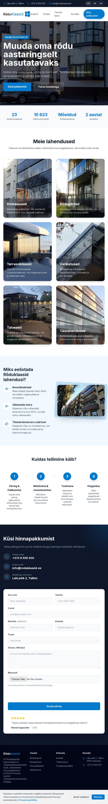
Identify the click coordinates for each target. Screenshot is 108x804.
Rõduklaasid (35, 758)
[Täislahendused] (80, 315)
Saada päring (54, 706)
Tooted (46, 14)
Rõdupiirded (35, 762)
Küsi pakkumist (92, 14)
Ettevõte (17, 621)
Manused (12, 672)
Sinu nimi (12, 595)
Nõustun (98, 797)
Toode (11, 634)
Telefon (59, 595)
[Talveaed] (27, 315)
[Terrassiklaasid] (27, 251)
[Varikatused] (80, 251)
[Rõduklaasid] (16, 14)
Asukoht (59, 621)
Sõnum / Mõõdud (16, 647)
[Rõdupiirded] (80, 188)
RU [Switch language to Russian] (101, 3)
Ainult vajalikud (81, 797)
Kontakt (75, 14)
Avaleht (34, 14)
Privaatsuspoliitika (28, 800)
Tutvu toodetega (48, 86)
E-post (11, 608)
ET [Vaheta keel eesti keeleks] (88, 3)
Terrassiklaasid (37, 766)
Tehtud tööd (58, 14)
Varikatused (35, 770)
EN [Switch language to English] (95, 3)
